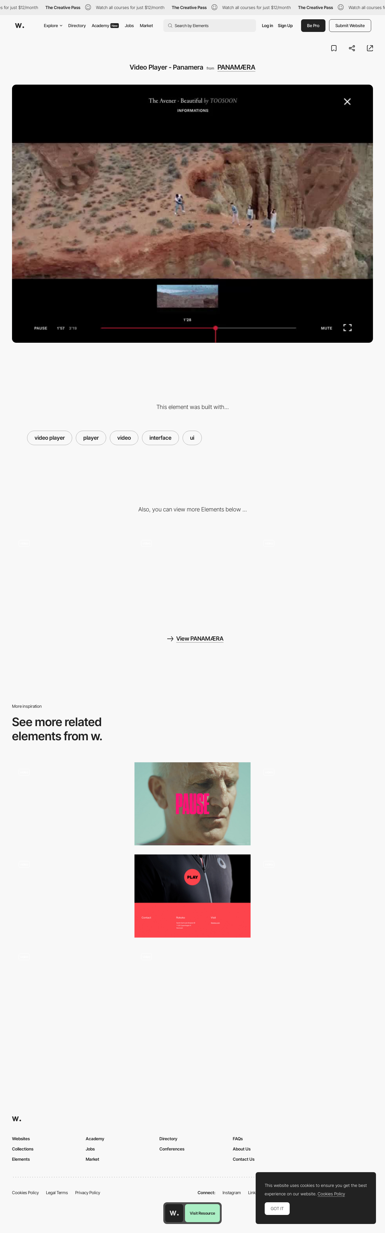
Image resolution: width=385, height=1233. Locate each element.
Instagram (232, 1192)
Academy (105, 25)
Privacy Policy (87, 1192)
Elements (21, 1159)
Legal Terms (57, 1192)
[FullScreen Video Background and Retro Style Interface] (315, 896)
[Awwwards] (19, 25)
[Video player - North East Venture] (192, 896)
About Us (242, 1148)
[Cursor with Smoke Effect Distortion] (70, 574)
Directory (77, 25)
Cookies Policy (25, 1192)
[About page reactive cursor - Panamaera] (192, 574)
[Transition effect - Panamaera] (315, 574)
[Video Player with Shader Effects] (192, 988)
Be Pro (313, 25)
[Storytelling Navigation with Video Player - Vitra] (315, 803)
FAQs (238, 1138)
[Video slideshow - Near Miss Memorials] (70, 988)
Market (146, 25)
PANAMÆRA (236, 67)
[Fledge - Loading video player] (70, 896)
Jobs (129, 25)
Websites (21, 1138)
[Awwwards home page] (174, 1213)
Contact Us (243, 1159)
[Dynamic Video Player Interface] (70, 803)
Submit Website (350, 25)
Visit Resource (202, 1213)
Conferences (171, 1148)
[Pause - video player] (192, 803)
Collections (22, 1148)
